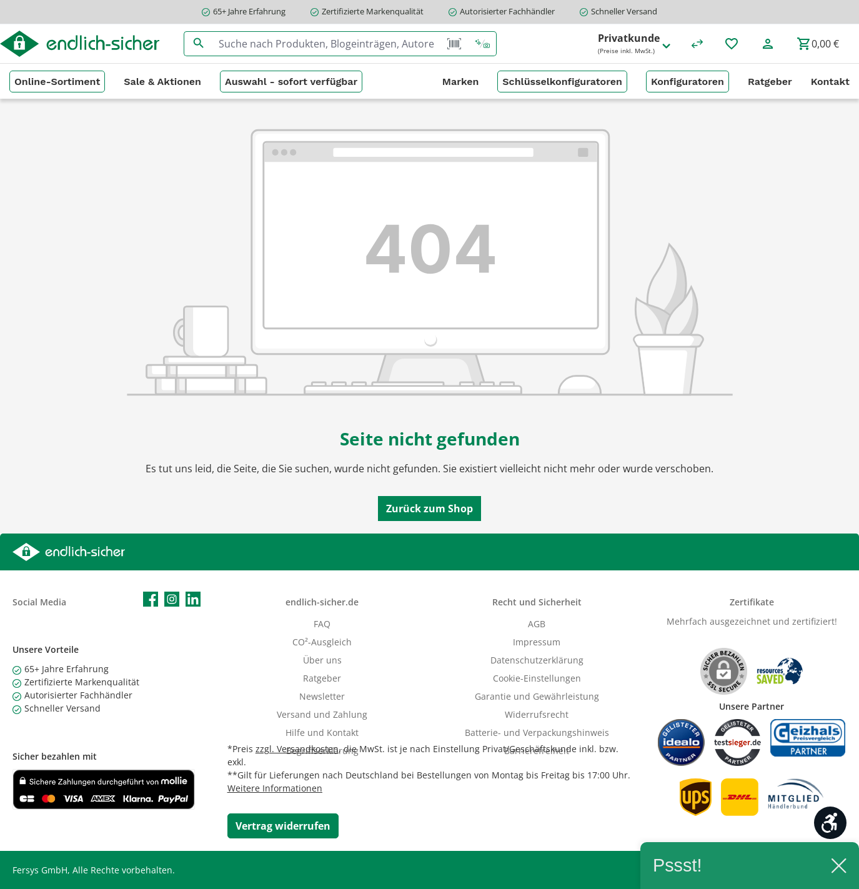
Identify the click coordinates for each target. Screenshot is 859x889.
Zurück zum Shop (429, 508)
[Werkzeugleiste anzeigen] (830, 823)
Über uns (322, 660)
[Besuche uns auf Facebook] (150, 599)
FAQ (322, 624)
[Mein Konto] (768, 43)
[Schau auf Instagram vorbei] (171, 599)
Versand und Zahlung (322, 714)
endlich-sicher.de (322, 602)
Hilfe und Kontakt (322, 732)
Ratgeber (322, 678)
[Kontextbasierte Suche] (482, 44)
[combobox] (326, 43)
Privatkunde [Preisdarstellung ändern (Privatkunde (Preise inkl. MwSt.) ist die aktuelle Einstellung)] (635, 44)
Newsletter (322, 696)
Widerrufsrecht (537, 714)
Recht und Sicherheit (537, 602)
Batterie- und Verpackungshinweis (537, 732)
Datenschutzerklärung (536, 660)
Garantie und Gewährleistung (537, 696)
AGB (536, 624)
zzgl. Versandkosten (297, 749)
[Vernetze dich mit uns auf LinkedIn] (193, 599)
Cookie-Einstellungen (537, 678)
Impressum (536, 642)
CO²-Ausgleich (322, 642)
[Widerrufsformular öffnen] (283, 825)
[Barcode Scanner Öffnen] (454, 43)
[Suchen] (198, 43)
